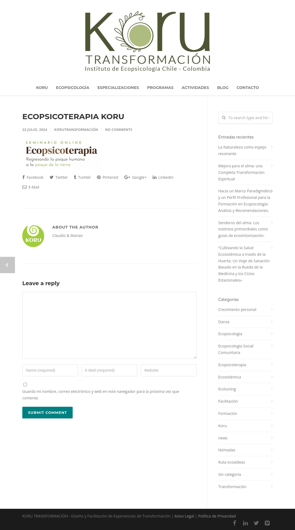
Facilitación (228, 401)
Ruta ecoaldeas (231, 462)
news (223, 437)
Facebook (33, 177)
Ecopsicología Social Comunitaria (235, 349)
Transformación (232, 486)
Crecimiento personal (237, 309)
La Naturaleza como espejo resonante (242, 150)
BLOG (223, 87)
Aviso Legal (184, 516)
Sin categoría (229, 474)
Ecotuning (227, 389)
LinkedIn (163, 177)
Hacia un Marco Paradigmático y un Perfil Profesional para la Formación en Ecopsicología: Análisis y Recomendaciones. (245, 200)
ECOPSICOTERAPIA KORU (73, 116)
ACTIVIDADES (195, 87)
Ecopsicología (230, 333)
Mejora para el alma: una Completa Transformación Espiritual (241, 172)
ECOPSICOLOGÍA (72, 87)
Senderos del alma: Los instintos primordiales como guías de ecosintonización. (243, 229)
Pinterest (107, 177)
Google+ (135, 177)
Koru (222, 425)
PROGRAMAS (160, 87)
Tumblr (82, 177)
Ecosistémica (229, 377)
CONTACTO (248, 87)
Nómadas (226, 449)
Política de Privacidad (217, 516)
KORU (42, 87)
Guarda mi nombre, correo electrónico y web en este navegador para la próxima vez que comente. (100, 394)
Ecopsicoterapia (232, 364)
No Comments (118, 129)
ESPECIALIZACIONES (118, 87)
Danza (223, 321)
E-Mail (30, 187)
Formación (227, 413)
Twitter (59, 177)
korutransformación (76, 129)
